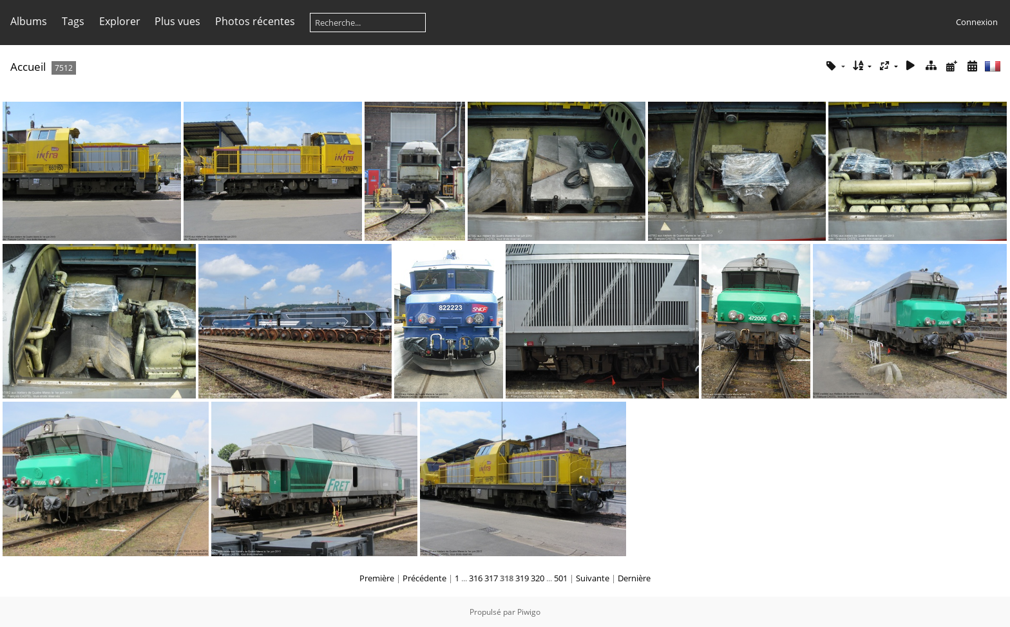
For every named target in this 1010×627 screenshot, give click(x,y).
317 (491, 578)
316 (475, 578)
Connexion (977, 22)
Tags (73, 21)
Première (376, 578)
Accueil (28, 66)
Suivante (592, 578)
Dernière (634, 578)
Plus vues (177, 21)
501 (560, 578)
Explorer (119, 21)
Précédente (424, 578)
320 (537, 578)
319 (522, 578)
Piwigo (528, 611)
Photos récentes (255, 21)
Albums (28, 21)
